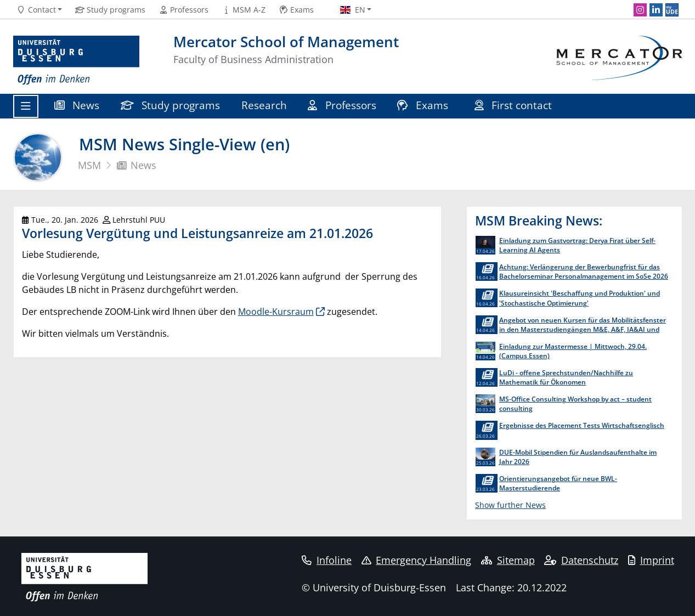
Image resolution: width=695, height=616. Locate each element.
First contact (514, 105)
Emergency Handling (416, 560)
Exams (424, 105)
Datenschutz (581, 560)
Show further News (510, 505)
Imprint (651, 560)
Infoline (327, 560)
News (77, 105)
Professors (342, 105)
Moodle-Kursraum (276, 312)
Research (264, 105)
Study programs (171, 105)
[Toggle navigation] (25, 106)
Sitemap (508, 560)
